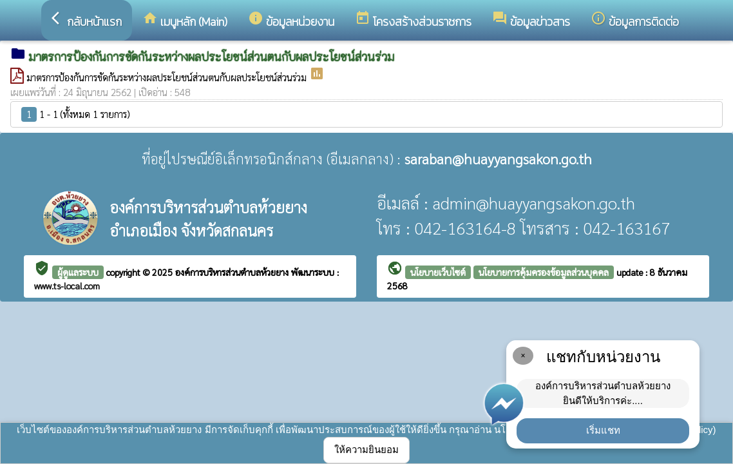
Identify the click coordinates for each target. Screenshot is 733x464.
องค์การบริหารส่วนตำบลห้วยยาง (233, 272)
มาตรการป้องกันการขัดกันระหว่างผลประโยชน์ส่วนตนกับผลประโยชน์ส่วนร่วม (167, 77)
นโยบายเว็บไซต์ (438, 272)
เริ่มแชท (603, 430)
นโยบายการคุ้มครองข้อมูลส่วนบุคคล (544, 272)
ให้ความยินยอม (366, 449)
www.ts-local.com (67, 285)
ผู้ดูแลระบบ (78, 272)
